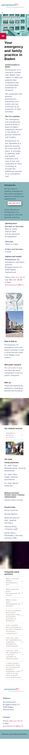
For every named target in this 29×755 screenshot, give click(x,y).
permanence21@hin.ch (15, 285)
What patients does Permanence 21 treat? (13, 592)
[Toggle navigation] (2, 13)
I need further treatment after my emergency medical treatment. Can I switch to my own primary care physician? (13, 670)
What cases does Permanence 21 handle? (13, 603)
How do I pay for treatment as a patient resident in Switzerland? (13, 642)
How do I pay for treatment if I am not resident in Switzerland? (13, 655)
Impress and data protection (14, 734)
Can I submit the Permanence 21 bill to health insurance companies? (13, 629)
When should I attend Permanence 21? (13, 582)
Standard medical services (10, 435)
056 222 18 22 (14, 203)
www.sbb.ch (12, 368)
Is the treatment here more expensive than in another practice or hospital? (13, 616)
